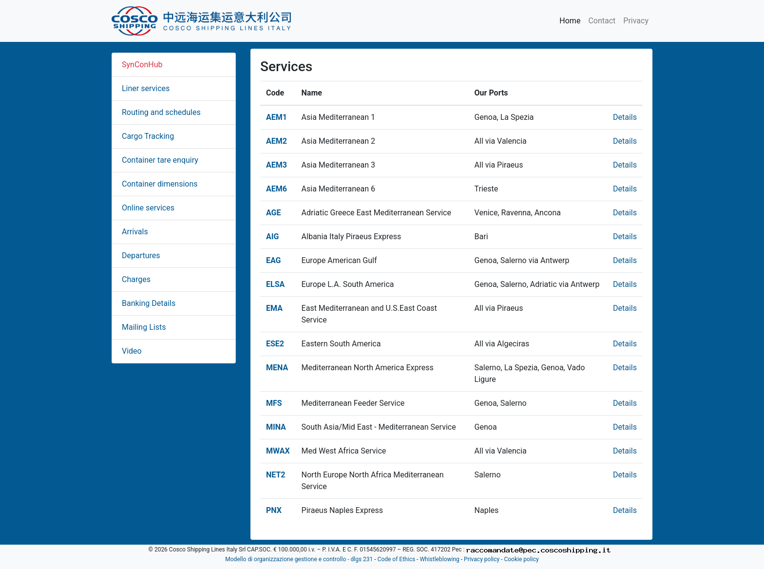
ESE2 (275, 343)
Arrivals (135, 231)
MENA (277, 367)
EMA (274, 308)
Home (569, 20)
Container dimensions (160, 184)
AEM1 (276, 117)
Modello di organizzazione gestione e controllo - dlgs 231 (299, 559)
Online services (148, 207)
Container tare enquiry (160, 160)
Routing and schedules (161, 112)
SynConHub (142, 64)
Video (132, 351)
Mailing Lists (144, 327)
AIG (272, 236)
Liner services (146, 88)
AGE (273, 212)
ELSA (275, 284)
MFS (274, 403)
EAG (273, 260)
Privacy (636, 20)
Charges (136, 279)
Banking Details (148, 303)
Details (625, 117)
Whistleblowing (439, 559)
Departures (141, 255)
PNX (274, 510)
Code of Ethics (397, 559)
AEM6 (276, 188)
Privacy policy (481, 559)
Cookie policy (521, 559)
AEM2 (276, 141)
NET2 (276, 474)
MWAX (278, 450)
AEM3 (276, 165)
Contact (601, 20)
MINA (276, 427)
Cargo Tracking (148, 136)
